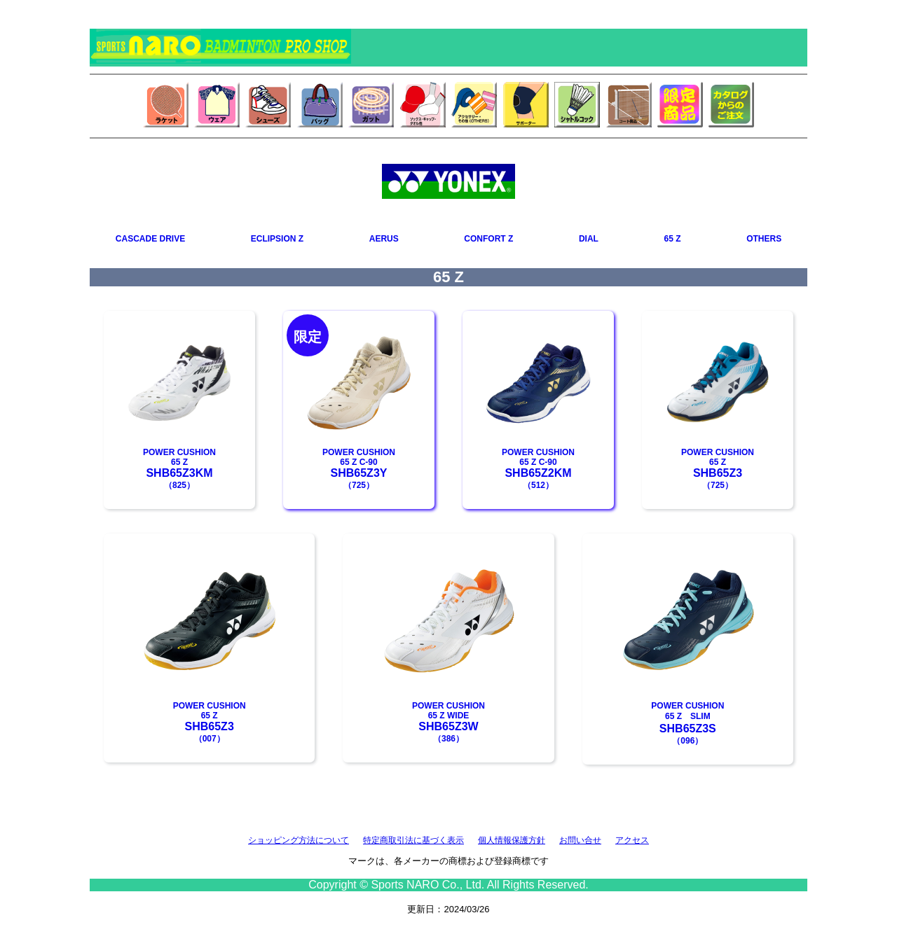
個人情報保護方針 (511, 840)
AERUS (384, 239)
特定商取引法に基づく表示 (413, 840)
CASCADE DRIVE (150, 239)
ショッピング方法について (298, 840)
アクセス (632, 840)
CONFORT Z (488, 239)
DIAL (588, 239)
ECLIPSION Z (277, 239)
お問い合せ (580, 840)
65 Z (672, 239)
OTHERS (763, 239)
